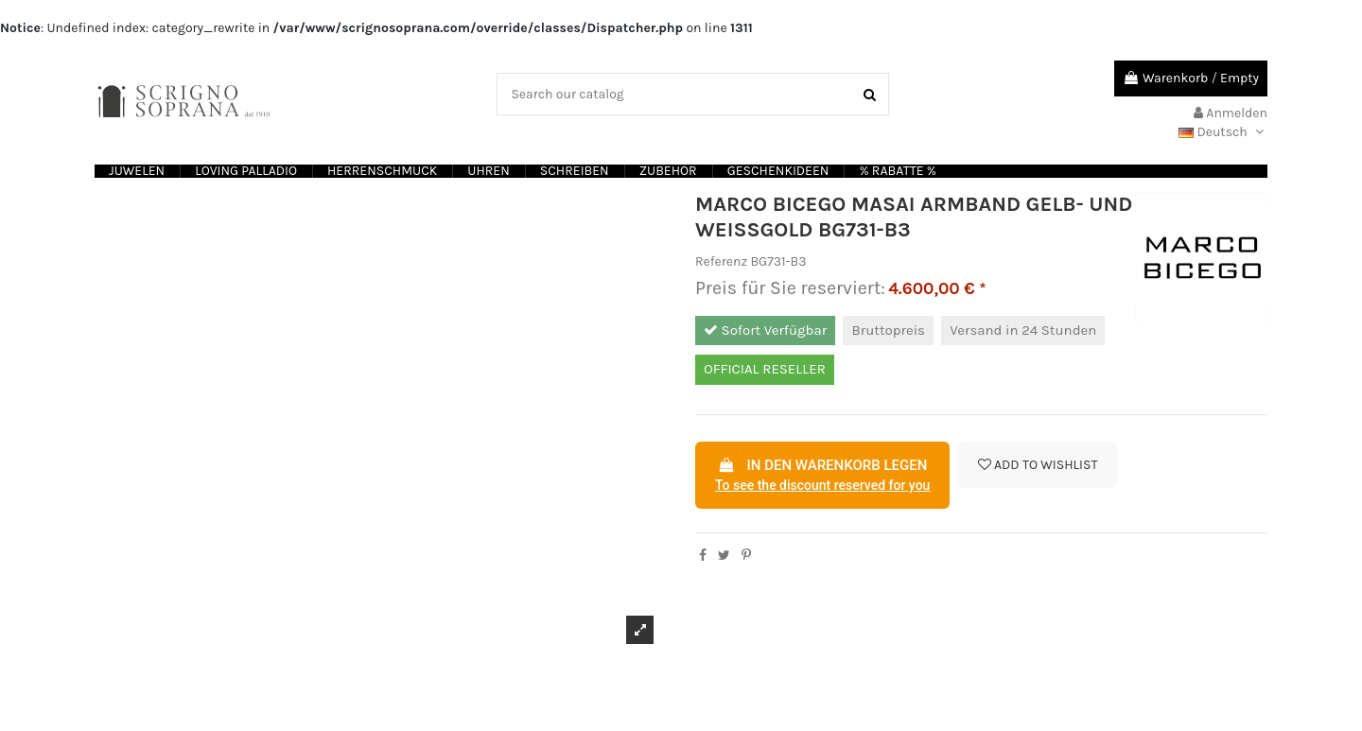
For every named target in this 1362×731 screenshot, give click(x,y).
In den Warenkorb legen (822, 476)
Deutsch (1223, 132)
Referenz (721, 261)
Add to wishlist (1038, 465)
